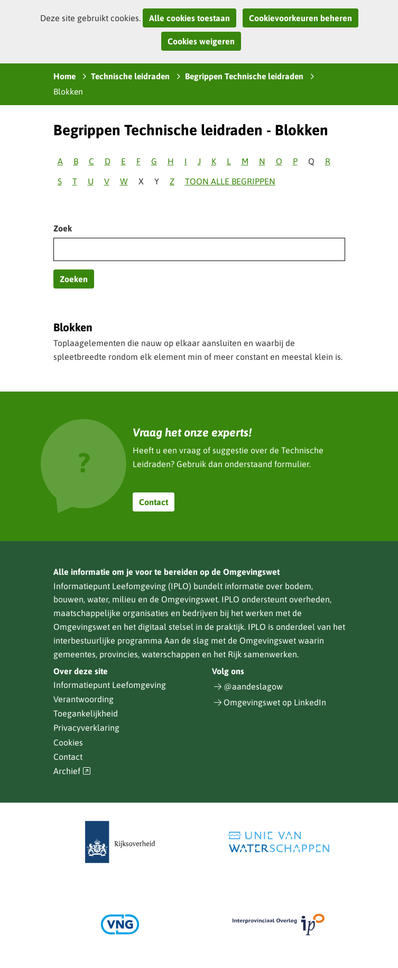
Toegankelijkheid (85, 713)
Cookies (68, 742)
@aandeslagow (253, 686)
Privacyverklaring (86, 727)
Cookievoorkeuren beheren (300, 18)
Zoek (62, 228)
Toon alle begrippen (230, 181)
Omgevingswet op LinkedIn (275, 702)
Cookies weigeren (201, 41)
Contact (153, 502)
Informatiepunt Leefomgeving (109, 685)
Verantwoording (83, 699)
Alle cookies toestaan (189, 18)
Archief (72, 771)
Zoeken (74, 279)
